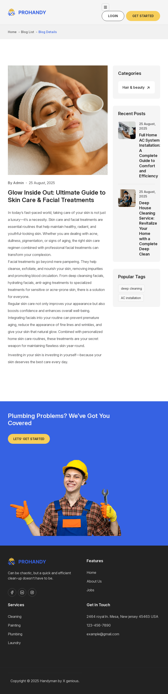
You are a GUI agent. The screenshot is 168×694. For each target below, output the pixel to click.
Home (12, 32)
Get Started (143, 16)
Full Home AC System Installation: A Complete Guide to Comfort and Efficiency (149, 155)
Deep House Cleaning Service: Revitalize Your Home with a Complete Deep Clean (148, 228)
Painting (14, 625)
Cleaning (14, 616)
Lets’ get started (28, 439)
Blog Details (47, 32)
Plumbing (15, 634)
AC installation (131, 298)
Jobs (90, 590)
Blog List (27, 32)
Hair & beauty (133, 87)
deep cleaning (131, 288)
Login (113, 16)
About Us (94, 581)
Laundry (14, 643)
